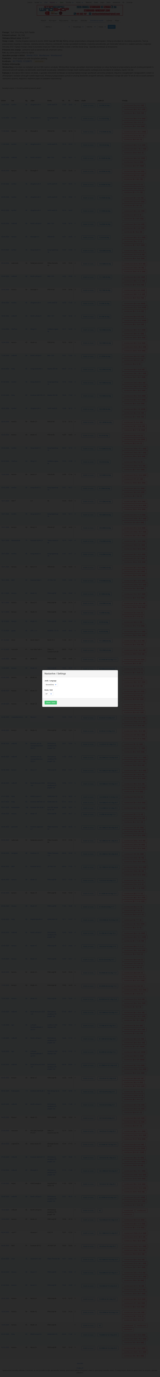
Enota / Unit (49, 690)
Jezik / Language (50, 681)
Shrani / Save (50, 702)
